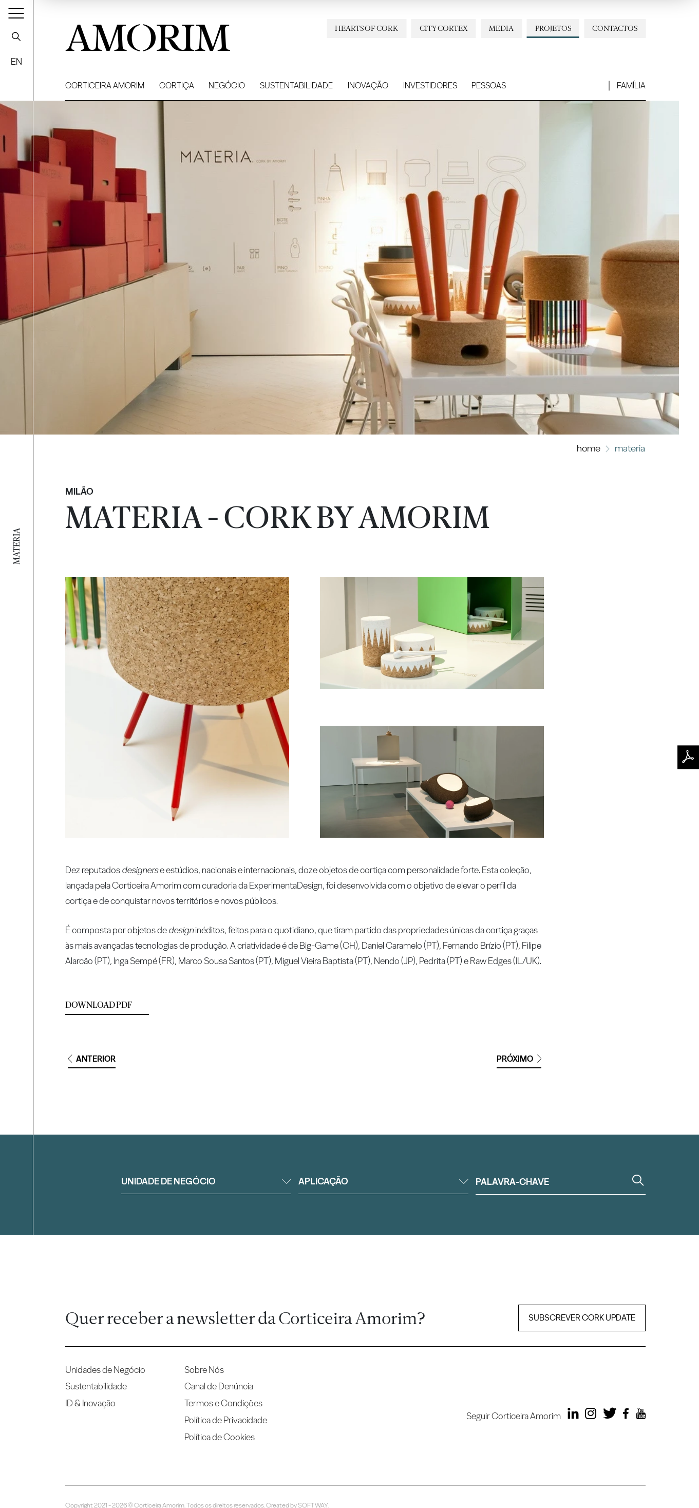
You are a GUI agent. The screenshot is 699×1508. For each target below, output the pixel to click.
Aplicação (383, 1181)
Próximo (519, 1059)
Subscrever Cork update (581, 1318)
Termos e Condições (223, 1403)
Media (501, 28)
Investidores (430, 85)
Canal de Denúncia (218, 1386)
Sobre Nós (204, 1369)
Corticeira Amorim (104, 85)
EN (16, 61)
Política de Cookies (219, 1436)
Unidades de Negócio (105, 1369)
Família (631, 85)
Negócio (227, 85)
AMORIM (147, 34)
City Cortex (444, 28)
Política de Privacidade (225, 1420)
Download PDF (99, 1005)
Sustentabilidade (296, 85)
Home (588, 448)
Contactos (614, 28)
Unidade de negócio (206, 1181)
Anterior (92, 1059)
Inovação (368, 85)
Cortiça (176, 85)
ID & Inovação (90, 1403)
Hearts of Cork (366, 28)
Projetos (553, 28)
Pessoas (488, 85)
